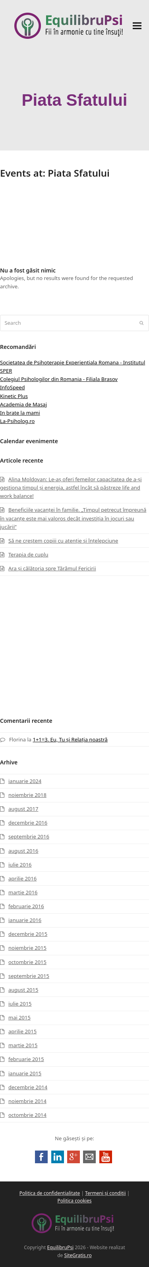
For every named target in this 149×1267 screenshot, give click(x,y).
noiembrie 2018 (27, 794)
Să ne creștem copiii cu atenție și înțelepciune (63, 540)
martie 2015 (22, 1045)
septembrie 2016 (28, 836)
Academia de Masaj (23, 404)
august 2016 (23, 850)
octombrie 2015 (27, 962)
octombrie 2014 (27, 1114)
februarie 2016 (26, 906)
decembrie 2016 (27, 822)
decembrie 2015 (27, 933)
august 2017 (23, 808)
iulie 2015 (20, 1003)
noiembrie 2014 (27, 1101)
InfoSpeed (12, 387)
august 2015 (23, 989)
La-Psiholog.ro (17, 421)
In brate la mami (20, 412)
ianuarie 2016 (24, 920)
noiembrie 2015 (27, 947)
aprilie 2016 (22, 878)
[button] (137, 26)
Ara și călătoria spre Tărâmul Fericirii (52, 568)
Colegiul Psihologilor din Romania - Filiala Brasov (59, 379)
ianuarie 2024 (24, 781)
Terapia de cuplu (28, 554)
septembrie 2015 (28, 975)
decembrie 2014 (27, 1087)
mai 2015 (19, 1017)
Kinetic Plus (14, 396)
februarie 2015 (26, 1059)
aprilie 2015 (22, 1031)
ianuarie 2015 (24, 1073)
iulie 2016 (20, 864)
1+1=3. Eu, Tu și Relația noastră (70, 739)
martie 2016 (22, 892)
